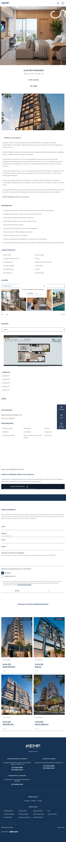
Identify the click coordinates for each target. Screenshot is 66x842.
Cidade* (3, 546)
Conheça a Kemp (22, 810)
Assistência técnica (38, 817)
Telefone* (4, 533)
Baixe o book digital (19, 486)
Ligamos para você (10, 576)
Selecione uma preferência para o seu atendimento (16, 569)
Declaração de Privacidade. (24, 585)
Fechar (30, 293)
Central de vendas (23, 814)
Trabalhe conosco (38, 810)
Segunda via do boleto (24, 817)
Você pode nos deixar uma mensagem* (12, 553)
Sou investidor (8, 817)
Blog (49, 810)
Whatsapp (8, 573)
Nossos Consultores (38, 814)
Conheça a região (52, 814)
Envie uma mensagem (9, 814)
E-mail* (3, 539)
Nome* (3, 526)
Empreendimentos (8, 810)
